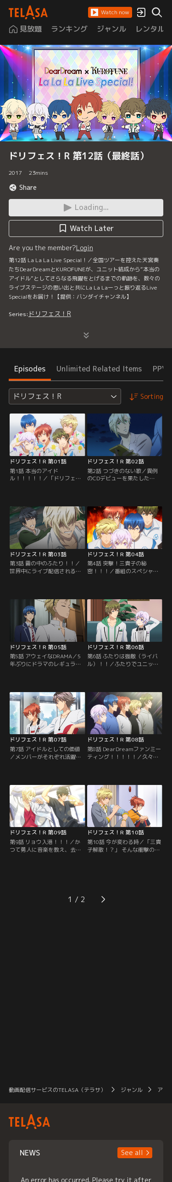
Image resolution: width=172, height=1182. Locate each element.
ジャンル (132, 1090)
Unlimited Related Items (99, 369)
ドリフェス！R (49, 313)
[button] (110, 12)
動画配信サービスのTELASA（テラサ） (57, 1090)
